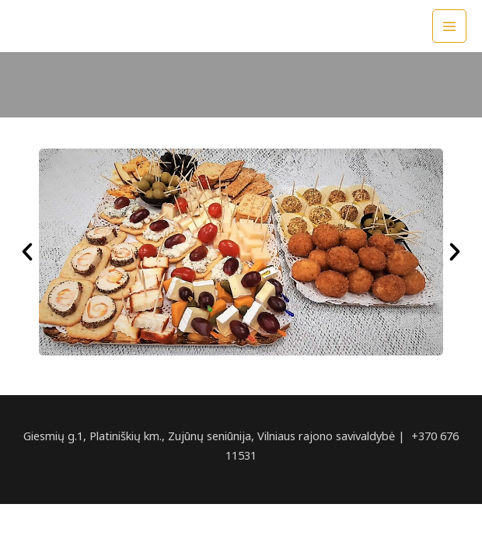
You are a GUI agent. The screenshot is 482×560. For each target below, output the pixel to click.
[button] (27, 252)
